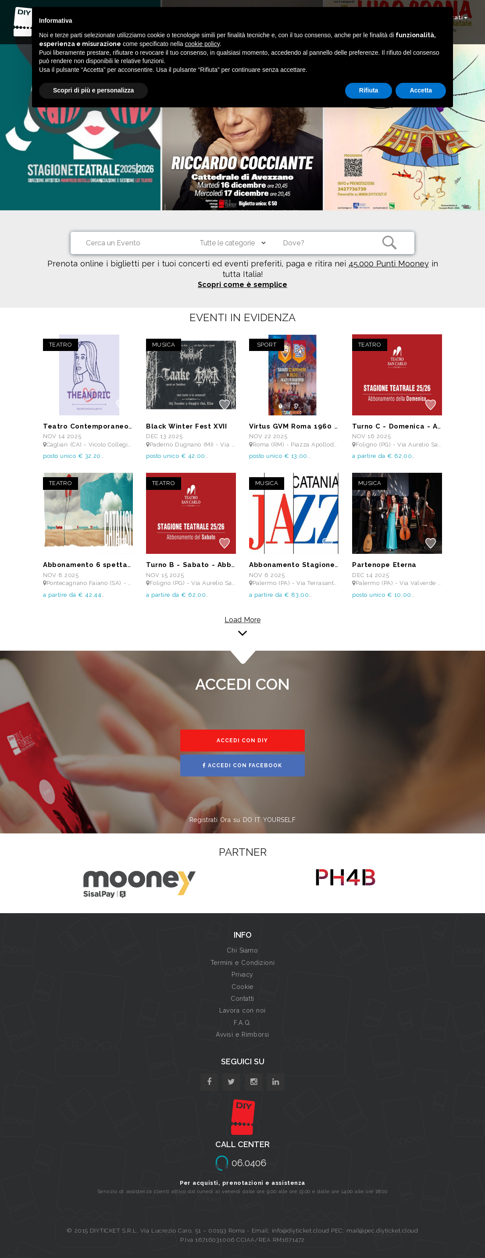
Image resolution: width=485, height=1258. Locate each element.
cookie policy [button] (202, 43)
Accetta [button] (421, 90)
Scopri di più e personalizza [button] (93, 90)
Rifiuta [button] (368, 90)
